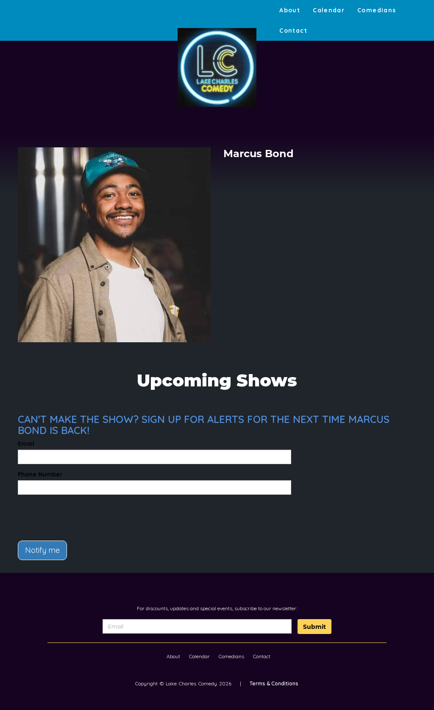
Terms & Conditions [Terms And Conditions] (274, 683)
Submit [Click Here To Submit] (314, 627)
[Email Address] (197, 626)
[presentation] (67, 514)
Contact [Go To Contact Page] (293, 30)
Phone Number (40, 474)
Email (26, 444)
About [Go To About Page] (289, 10)
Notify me (42, 550)
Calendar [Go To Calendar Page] (329, 10)
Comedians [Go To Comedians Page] (376, 10)
